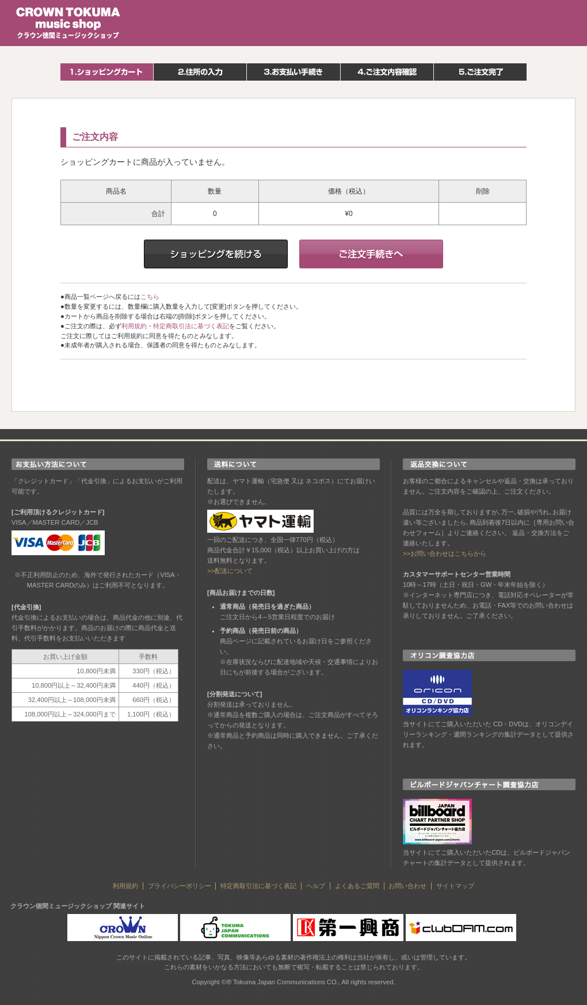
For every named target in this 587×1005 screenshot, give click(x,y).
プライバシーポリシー (179, 885)
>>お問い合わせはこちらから (444, 553)
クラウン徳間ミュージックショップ (68, 23)
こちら (149, 296)
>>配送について (230, 570)
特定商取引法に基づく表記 (191, 326)
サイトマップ (455, 885)
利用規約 (134, 326)
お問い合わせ (407, 885)
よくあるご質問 (357, 885)
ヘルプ (315, 885)
